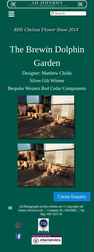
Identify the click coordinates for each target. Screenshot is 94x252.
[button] (47, 95)
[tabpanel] (47, 67)
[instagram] (18, 225)
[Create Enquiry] (72, 197)
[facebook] (18, 236)
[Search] (68, 13)
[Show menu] (11, 14)
